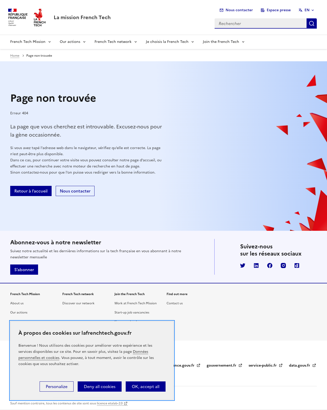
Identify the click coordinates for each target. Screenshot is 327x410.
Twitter (243, 265)
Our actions (70, 41)
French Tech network (113, 41)
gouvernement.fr (224, 365)
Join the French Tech (221, 41)
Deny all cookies (99, 386)
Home (14, 55)
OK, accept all (145, 386)
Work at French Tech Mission (135, 303)
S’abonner (24, 270)
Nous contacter (239, 10)
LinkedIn (256, 265)
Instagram (283, 265)
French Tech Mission (27, 41)
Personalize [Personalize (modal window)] (56, 386)
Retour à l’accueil (31, 191)
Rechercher (312, 23)
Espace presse (279, 10)
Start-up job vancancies (131, 312)
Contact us (175, 303)
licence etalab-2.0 (110, 403)
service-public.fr (266, 365)
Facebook (270, 265)
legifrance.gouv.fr (182, 365)
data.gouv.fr (302, 365)
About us (17, 303)
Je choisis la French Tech (167, 41)
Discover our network (78, 303)
